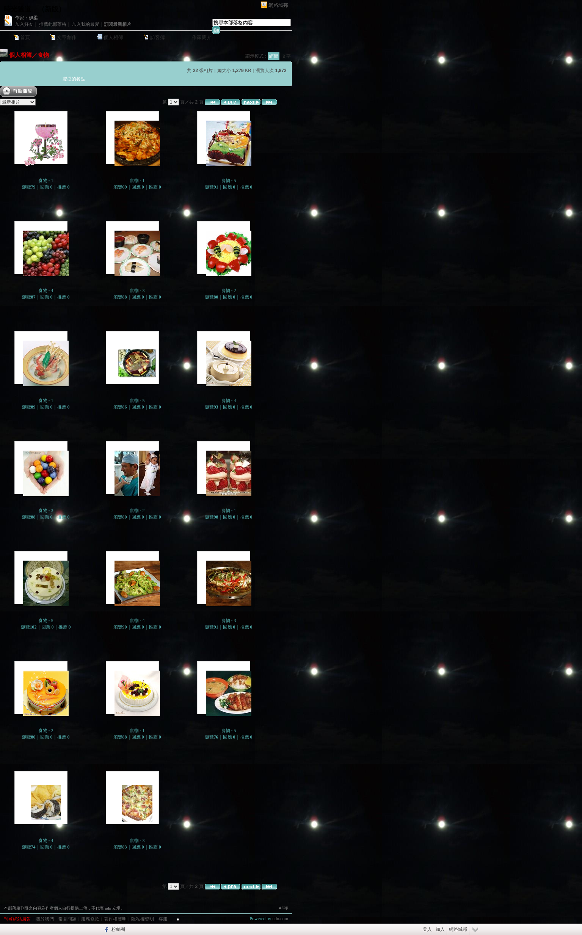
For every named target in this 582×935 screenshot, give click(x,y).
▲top (283, 907)
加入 (440, 929)
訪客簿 (157, 37)
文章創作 (67, 37)
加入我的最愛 (85, 24)
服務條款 (90, 919)
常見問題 (67, 919)
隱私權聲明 (142, 919)
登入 (427, 929)
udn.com (280, 918)
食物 (43, 55)
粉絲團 (118, 929)
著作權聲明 (115, 919)
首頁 (25, 37)
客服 (163, 919)
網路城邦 (278, 5)
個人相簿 (113, 37)
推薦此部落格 (52, 24)
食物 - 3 (137, 290)
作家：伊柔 (26, 17)
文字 (286, 56)
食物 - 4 (45, 290)
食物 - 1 (45, 180)
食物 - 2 (228, 290)
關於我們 (45, 919)
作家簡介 (202, 37)
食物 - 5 (228, 180)
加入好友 (24, 24)
